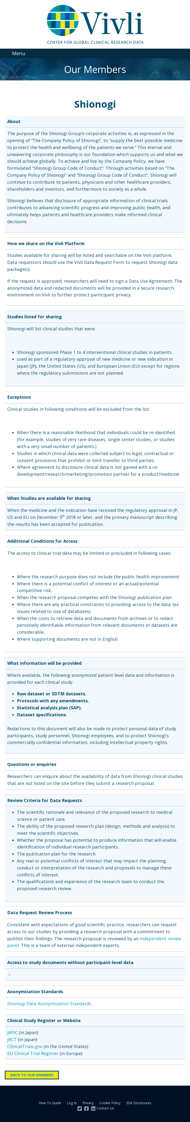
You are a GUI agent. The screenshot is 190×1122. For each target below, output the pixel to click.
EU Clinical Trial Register (32, 1053)
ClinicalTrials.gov (24, 1046)
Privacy (88, 1103)
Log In (72, 1103)
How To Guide (50, 1103)
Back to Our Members (31, 1074)
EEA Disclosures (138, 1103)
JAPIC (12, 1032)
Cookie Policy (109, 1103)
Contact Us (105, 1108)
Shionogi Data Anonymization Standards (49, 1003)
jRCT (12, 1039)
